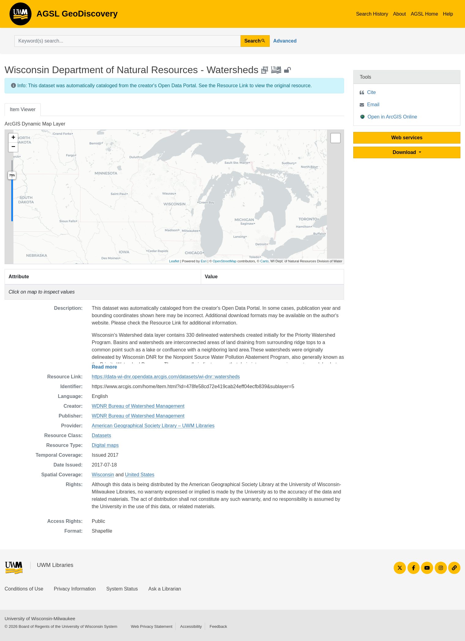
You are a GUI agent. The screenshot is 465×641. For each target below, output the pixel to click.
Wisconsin (103, 474)
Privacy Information (75, 588)
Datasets (101, 435)
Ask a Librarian (164, 588)
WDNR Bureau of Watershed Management (138, 406)
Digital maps (105, 445)
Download (405, 152)
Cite (371, 92)
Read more (104, 366)
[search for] (127, 41)
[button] (13, 138)
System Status (122, 588)
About (399, 14)
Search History (372, 14)
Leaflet (174, 261)
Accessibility (191, 626)
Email (373, 104)
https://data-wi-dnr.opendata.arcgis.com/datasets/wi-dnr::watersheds (166, 376)
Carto (264, 261)
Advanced (285, 40)
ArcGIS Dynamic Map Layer (35, 123)
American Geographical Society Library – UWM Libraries (153, 425)
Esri (204, 261)
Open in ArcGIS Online (388, 116)
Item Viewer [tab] (23, 109)
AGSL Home (424, 14)
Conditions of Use (24, 588)
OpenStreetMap (225, 261)
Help (448, 14)
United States (139, 474)
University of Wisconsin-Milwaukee (40, 618)
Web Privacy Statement (151, 626)
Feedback (218, 626)
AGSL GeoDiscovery (20, 16)
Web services (406, 137)
